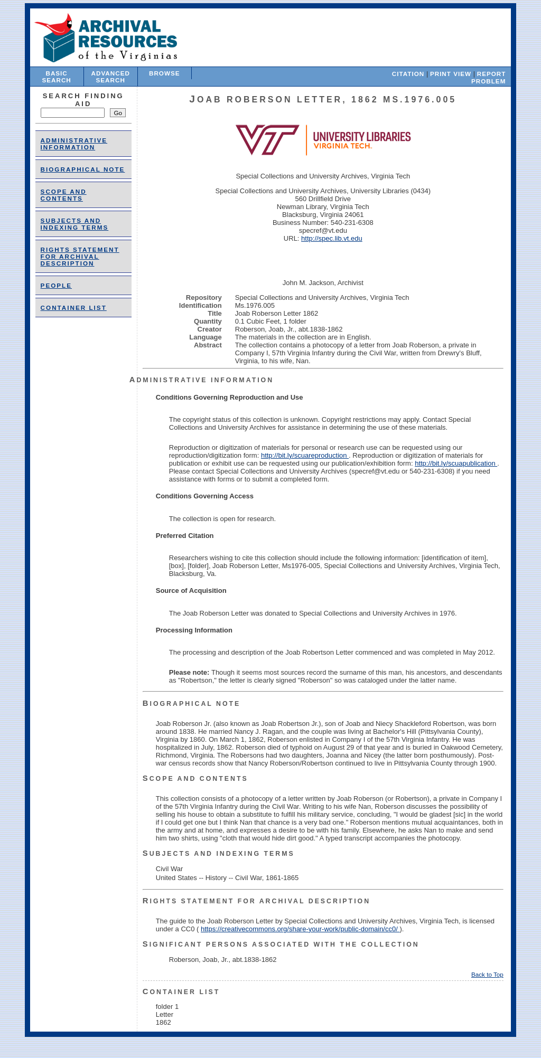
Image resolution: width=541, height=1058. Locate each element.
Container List (74, 307)
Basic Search (56, 76)
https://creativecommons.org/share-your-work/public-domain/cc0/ (300, 929)
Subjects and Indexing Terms (75, 224)
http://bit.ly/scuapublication (456, 463)
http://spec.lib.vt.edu (331, 238)
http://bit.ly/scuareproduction (305, 455)
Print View (450, 73)
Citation (408, 73)
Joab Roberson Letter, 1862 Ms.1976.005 (322, 99)
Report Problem (488, 77)
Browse (164, 73)
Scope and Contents (64, 195)
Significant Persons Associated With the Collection (281, 944)
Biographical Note (83, 169)
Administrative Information (74, 143)
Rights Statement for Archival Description (80, 256)
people (56, 285)
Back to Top (487, 974)
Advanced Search (110, 76)
